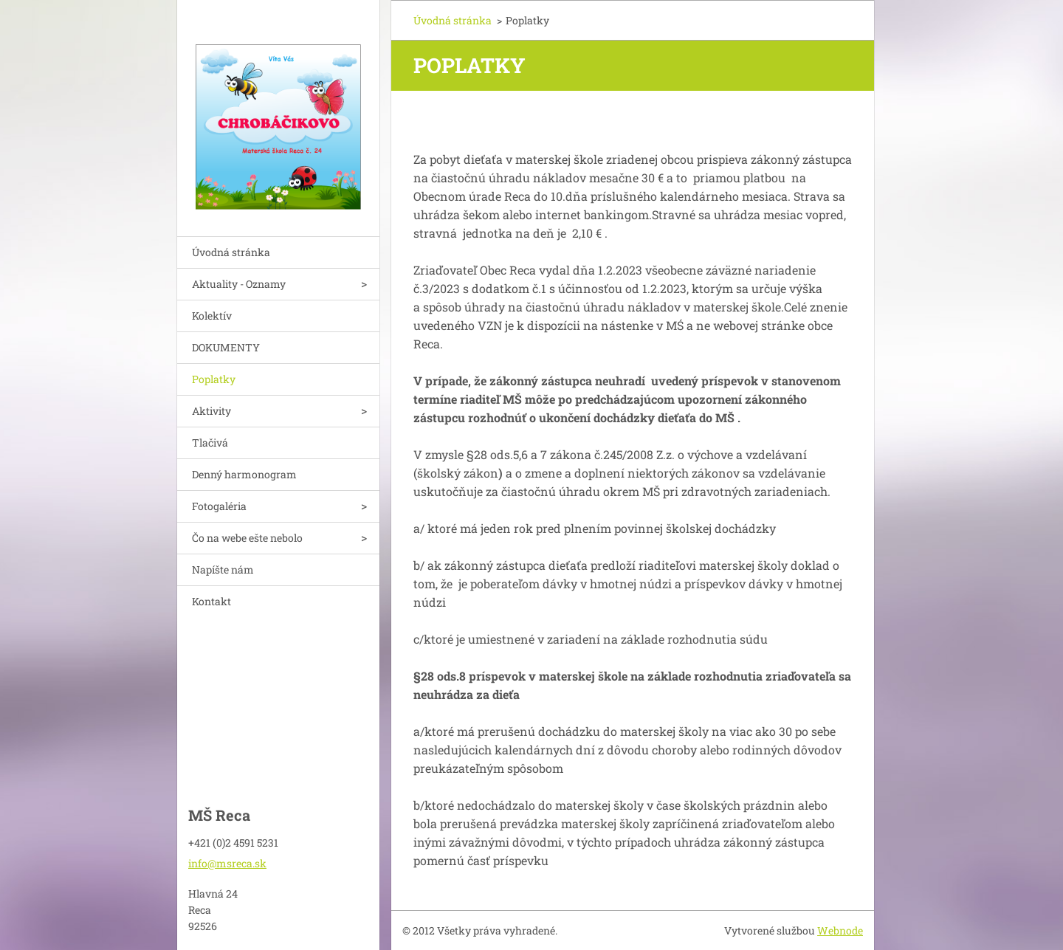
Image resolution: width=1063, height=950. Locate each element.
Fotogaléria (219, 506)
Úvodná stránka (231, 252)
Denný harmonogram (244, 474)
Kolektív (212, 316)
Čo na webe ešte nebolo (247, 538)
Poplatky (213, 379)
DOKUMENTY (226, 347)
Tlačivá (210, 443)
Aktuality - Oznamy (239, 284)
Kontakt (211, 601)
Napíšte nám (223, 569)
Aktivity (211, 411)
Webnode (840, 930)
